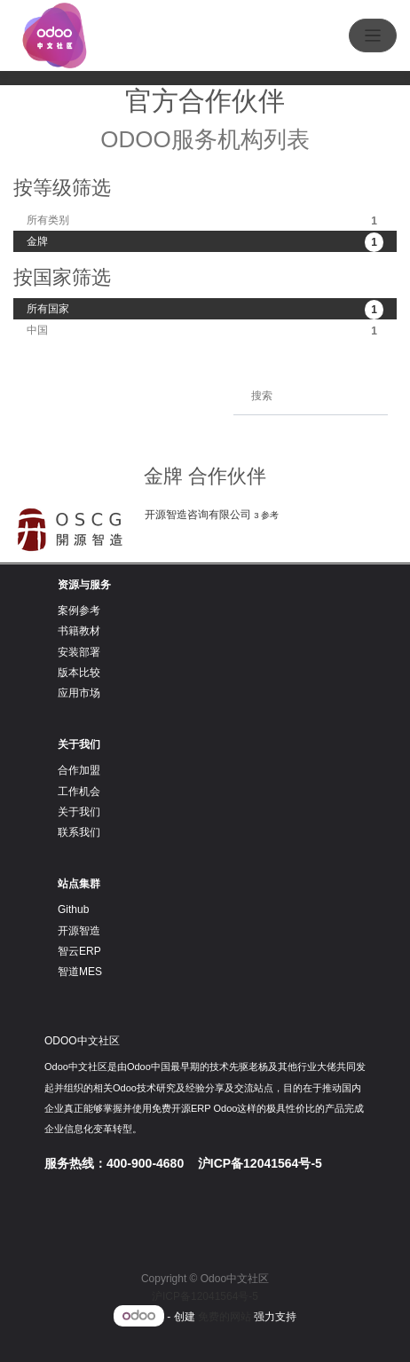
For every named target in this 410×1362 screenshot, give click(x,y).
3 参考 (266, 515)
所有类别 (205, 221)
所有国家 (205, 309)
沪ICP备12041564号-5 (205, 1296)
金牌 (205, 242)
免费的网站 (224, 1317)
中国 (205, 331)
